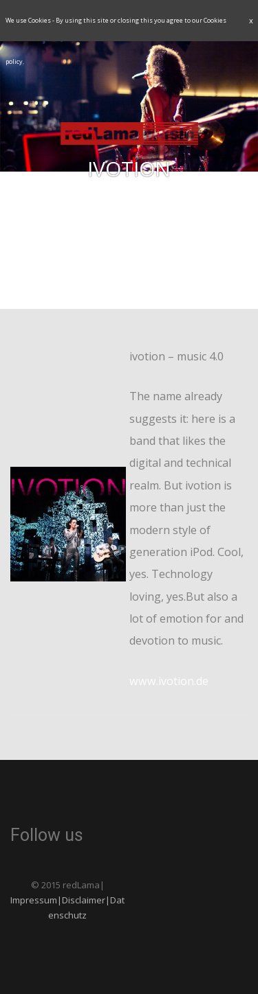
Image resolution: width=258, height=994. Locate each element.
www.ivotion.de (168, 681)
